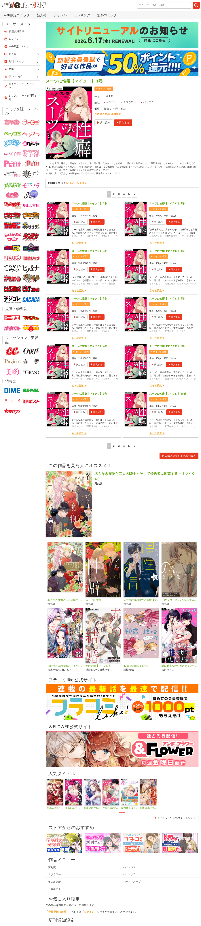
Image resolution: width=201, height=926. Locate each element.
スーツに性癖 (93, 508)
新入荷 (54, 908)
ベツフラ (148, 8)
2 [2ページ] (114, 102)
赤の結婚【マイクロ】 (98, 574)
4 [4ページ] (124, 102)
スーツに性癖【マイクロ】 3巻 (89, 159)
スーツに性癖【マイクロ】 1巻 (89, 112)
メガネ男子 (54, 797)
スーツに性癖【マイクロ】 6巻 (167, 207)
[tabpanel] (55, 703)
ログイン (89, 820)
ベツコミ (111, 8)
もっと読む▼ (79, 151)
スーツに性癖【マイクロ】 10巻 (167, 302)
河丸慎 (110, 2)
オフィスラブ (133, 790)
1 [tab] (122, 721)
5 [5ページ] (129, 102)
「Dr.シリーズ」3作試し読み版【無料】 (179, 508)
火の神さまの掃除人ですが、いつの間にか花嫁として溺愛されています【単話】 (65, 574)
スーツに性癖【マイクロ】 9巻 (89, 302)
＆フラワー (129, 8)
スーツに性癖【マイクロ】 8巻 (167, 254)
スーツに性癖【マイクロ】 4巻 (167, 159)
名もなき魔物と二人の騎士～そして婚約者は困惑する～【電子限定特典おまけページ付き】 (65, 508)
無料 (117, 908)
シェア (105, 858)
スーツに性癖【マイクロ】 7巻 (89, 254)
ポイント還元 (82, 117)
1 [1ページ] (108, 102)
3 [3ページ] (119, 102)
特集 (87, 908)
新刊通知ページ (93, 837)
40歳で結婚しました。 (136, 574)
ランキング (71, 908)
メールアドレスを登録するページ (129, 850)
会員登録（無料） (58, 820)
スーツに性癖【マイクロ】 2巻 (167, 112)
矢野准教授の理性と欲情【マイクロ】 (141, 508)
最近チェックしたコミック (142, 908)
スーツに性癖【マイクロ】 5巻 (89, 207)
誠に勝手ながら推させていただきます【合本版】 (179, 574)
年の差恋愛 (54, 790)
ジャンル (102, 908)
